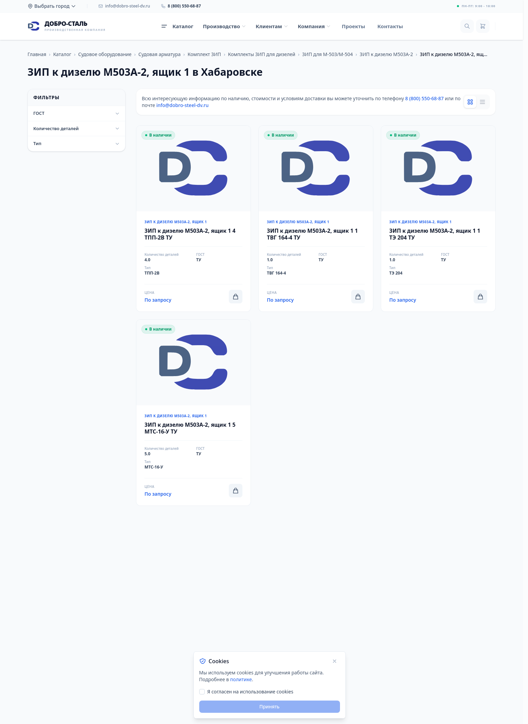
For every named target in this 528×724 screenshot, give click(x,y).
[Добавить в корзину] (235, 296)
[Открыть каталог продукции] (177, 26)
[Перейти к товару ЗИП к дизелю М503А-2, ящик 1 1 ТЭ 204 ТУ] (438, 219)
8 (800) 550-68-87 (424, 98)
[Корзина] (483, 26)
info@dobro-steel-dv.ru (182, 105)
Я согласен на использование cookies (250, 691)
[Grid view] (470, 102)
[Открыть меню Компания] (314, 26)
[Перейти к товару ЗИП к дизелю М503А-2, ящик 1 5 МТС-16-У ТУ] (193, 413)
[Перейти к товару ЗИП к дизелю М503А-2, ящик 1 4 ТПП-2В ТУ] (193, 219)
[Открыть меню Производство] (224, 26)
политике (241, 679)
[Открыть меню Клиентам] (272, 26)
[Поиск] (467, 26)
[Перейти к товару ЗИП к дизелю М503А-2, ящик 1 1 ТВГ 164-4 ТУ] (316, 219)
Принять (269, 706)
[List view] (482, 102)
